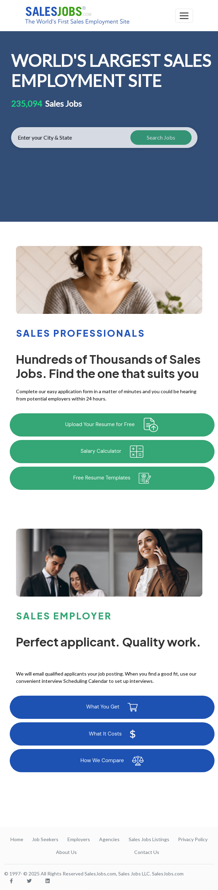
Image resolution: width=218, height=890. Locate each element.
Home (16, 839)
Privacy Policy (193, 839)
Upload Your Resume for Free (112, 425)
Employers (78, 839)
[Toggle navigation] (184, 16)
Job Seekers (45, 839)
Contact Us (146, 852)
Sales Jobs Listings (149, 839)
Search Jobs (161, 137)
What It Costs (112, 734)
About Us (66, 852)
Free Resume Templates (112, 478)
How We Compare (112, 761)
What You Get (112, 707)
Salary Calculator (112, 452)
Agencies (109, 839)
